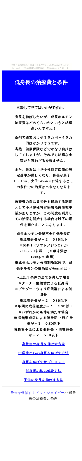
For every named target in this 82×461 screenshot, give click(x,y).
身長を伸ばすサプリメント (43, 362)
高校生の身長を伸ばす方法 (43, 344)
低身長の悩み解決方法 (44, 371)
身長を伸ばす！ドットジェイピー (37, 392)
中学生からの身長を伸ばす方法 (43, 353)
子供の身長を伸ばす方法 (43, 380)
